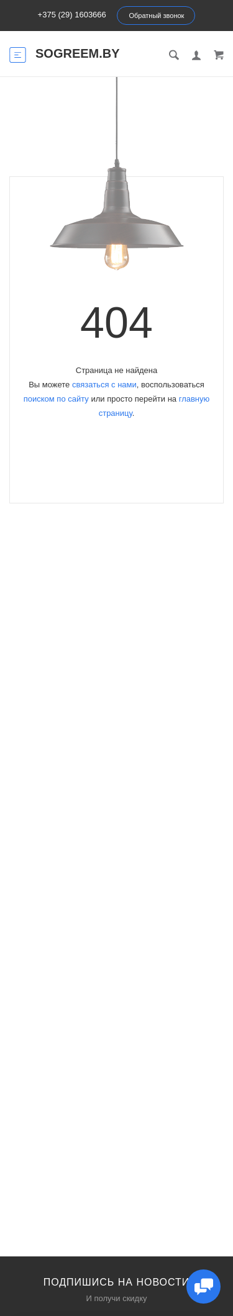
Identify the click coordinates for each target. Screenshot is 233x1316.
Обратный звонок (156, 15)
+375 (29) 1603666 (72, 14)
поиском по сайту (56, 398)
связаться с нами (104, 384)
